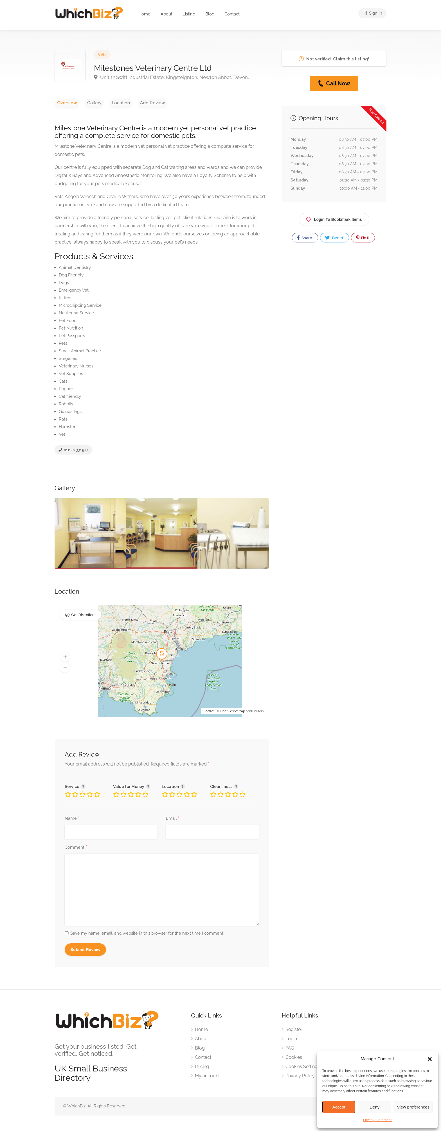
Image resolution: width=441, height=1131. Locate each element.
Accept (338, 1107)
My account (207, 1077)
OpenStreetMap (232, 712)
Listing (189, 14)
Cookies (293, 1058)
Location (109, 102)
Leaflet (209, 712)
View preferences (413, 1107)
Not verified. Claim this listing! (334, 59)
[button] (430, 1059)
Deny (374, 1107)
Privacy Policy (300, 1077)
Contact (232, 14)
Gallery (87, 102)
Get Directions (83, 617)
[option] (161, 535)
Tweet (334, 237)
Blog (209, 14)
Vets (102, 54)
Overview (65, 102)
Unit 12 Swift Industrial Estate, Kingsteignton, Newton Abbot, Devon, (171, 77)
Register (293, 1031)
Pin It (362, 237)
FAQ (289, 1049)
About (166, 14)
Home (144, 14)
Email (172, 820)
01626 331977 (73, 451)
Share (304, 237)
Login (291, 1040)
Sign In (372, 14)
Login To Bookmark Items (334, 218)
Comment (76, 849)
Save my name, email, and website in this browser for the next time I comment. (147, 934)
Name (72, 820)
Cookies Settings (302, 1068)
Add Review (137, 102)
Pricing (202, 1068)
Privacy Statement (377, 1120)
